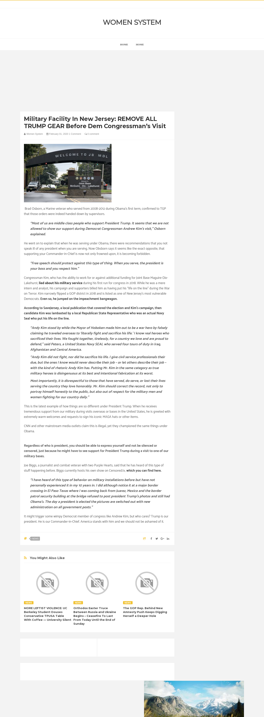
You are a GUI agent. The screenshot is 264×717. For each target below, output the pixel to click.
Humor (215, 499)
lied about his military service (61, 283)
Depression (219, 485)
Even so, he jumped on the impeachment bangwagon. (78, 299)
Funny (226, 492)
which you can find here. (143, 470)
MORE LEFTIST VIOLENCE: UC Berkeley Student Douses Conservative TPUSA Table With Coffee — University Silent (47, 614)
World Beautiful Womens (199, 525)
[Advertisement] (97, 82)
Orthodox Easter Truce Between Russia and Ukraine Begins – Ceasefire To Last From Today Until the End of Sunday (94, 615)
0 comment (91, 134)
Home (140, 44)
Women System (132, 22)
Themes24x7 (143, 710)
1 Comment (75, 134)
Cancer (189, 485)
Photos (212, 512)
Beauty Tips (220, 479)
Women (216, 518)
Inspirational (192, 505)
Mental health (228, 505)
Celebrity (203, 485)
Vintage (203, 518)
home (124, 44)
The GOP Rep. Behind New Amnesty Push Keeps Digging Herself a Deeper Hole (145, 612)
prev (184, 250)
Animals (204, 479)
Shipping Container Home (202, 441)
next (187, 250)
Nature (189, 512)
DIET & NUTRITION (196, 492)
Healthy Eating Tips (196, 499)
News (35, 538)
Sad (223, 512)
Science (189, 518)
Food (215, 492)
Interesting (209, 505)
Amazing (190, 479)
